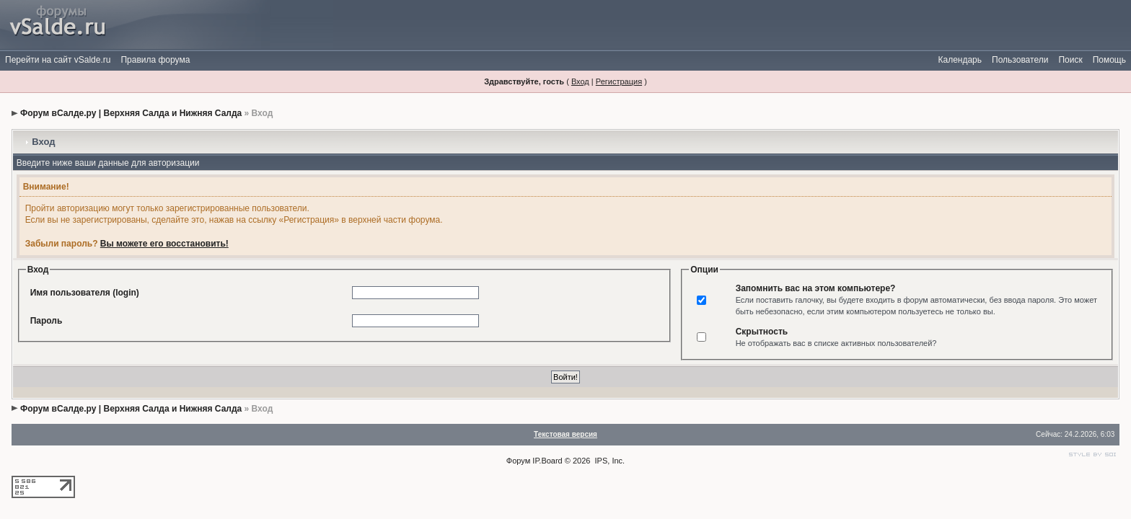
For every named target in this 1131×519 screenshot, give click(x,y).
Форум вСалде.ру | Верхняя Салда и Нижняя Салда (131, 113)
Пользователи (1020, 60)
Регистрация (619, 81)
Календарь (960, 60)
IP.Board (547, 460)
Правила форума (155, 60)
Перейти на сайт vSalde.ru (57, 60)
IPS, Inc (609, 460)
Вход (580, 81)
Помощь (1109, 60)
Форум (518, 460)
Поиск (1070, 60)
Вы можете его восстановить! (164, 244)
